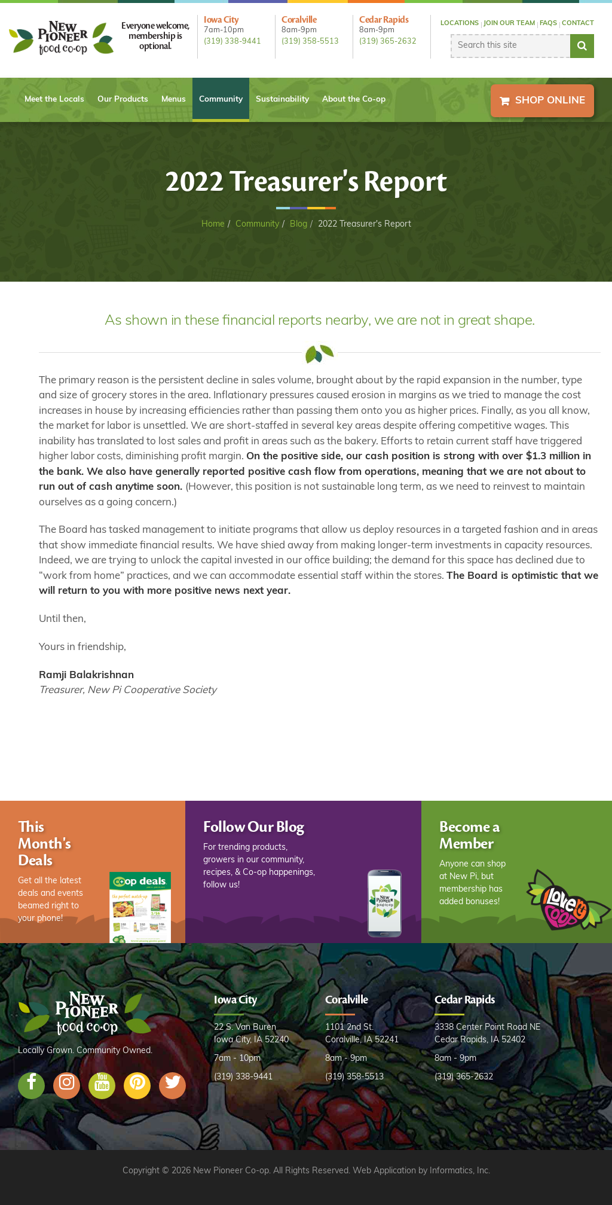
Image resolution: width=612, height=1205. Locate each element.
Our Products (122, 99)
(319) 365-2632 (388, 41)
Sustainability (282, 99)
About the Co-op (353, 99)
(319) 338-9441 (232, 41)
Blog (298, 224)
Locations (459, 23)
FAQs (548, 23)
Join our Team (509, 23)
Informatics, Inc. (460, 1171)
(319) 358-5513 (310, 41)
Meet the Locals (54, 99)
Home (213, 224)
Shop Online (550, 101)
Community (221, 99)
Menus (173, 99)
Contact (578, 23)
